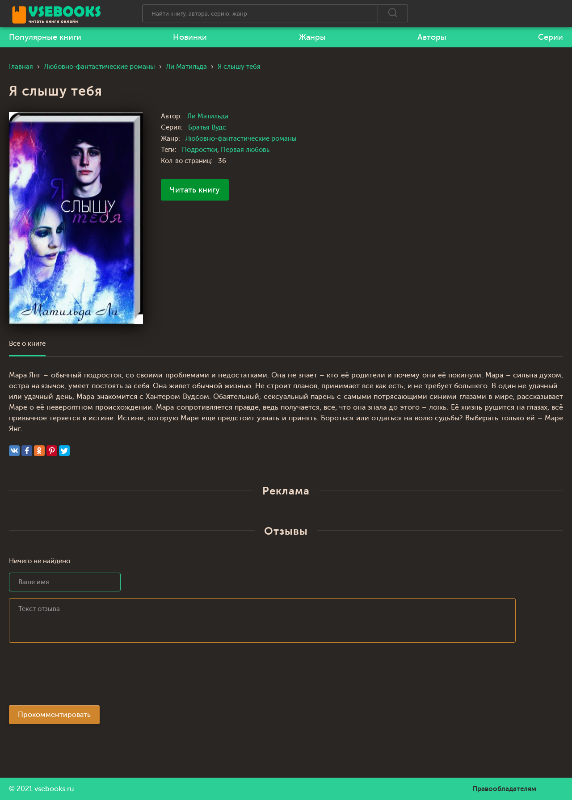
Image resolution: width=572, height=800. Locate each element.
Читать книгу (195, 189)
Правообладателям (504, 789)
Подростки (199, 150)
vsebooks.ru (54, 789)
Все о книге (27, 344)
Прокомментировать (54, 715)
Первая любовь (245, 150)
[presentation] (77, 676)
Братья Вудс (207, 127)
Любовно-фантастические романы (241, 138)
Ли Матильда (207, 116)
